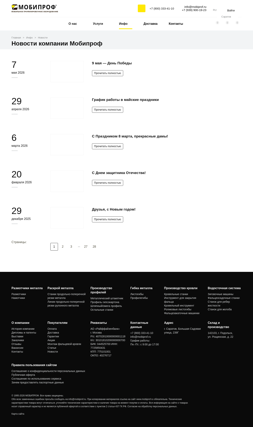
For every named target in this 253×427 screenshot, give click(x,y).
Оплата (52, 328)
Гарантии (53, 336)
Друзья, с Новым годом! (114, 209)
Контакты (176, 23)
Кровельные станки (176, 294)
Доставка (151, 23)
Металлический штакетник (106, 298)
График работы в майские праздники (125, 100)
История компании (23, 328)
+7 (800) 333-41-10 (162, 8)
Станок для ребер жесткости (219, 303)
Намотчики (18, 297)
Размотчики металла (27, 288)
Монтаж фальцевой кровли (64, 344)
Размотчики (19, 294)
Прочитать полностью (107, 73)
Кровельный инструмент (179, 305)
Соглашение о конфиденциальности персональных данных (48, 371)
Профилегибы (139, 297)
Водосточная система (224, 288)
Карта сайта (18, 414)
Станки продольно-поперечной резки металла (67, 296)
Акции (51, 340)
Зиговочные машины (220, 294)
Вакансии (17, 347)
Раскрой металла (61, 288)
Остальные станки (101, 309)
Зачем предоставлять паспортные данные (38, 382)
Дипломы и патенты (24, 332)
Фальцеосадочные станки (224, 297)
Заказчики (18, 340)
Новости (53, 351)
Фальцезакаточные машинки (181, 313)
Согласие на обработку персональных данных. (152, 406)
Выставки (17, 336)
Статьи (52, 347)
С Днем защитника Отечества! (119, 173)
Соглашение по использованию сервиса (36, 378)
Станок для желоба (220, 309)
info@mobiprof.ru (77, 399)
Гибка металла (141, 288)
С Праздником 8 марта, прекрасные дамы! (130, 136)
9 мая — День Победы (112, 63)
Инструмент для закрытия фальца (180, 299)
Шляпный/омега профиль (106, 305)
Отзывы (16, 344)
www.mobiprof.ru (144, 399)
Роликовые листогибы (177, 309)
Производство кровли (180, 288)
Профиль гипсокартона (104, 302)
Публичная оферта (23, 374)
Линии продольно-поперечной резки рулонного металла (66, 303)
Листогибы (137, 294)
